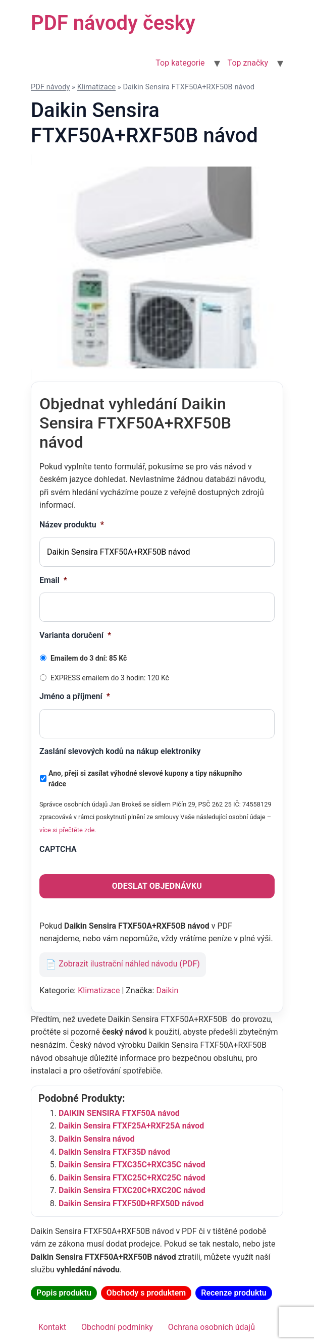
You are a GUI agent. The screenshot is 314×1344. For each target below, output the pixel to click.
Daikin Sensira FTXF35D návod (114, 1152)
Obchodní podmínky (117, 1327)
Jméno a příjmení (74, 696)
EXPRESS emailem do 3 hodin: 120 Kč (109, 678)
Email (53, 580)
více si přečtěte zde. (67, 830)
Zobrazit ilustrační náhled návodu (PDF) (129, 964)
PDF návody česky (113, 23)
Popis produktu (63, 1293)
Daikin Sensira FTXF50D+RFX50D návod (131, 1203)
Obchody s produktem (146, 1293)
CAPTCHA (58, 849)
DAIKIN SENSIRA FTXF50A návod (119, 1113)
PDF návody (50, 86)
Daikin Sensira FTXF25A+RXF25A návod (131, 1126)
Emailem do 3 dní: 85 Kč (88, 658)
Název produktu (71, 524)
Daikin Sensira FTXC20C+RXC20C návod (132, 1190)
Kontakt (52, 1327)
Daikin (167, 990)
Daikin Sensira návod (96, 1139)
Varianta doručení (75, 635)
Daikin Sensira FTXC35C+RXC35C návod (132, 1164)
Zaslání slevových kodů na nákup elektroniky (119, 751)
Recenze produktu (234, 1293)
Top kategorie (179, 63)
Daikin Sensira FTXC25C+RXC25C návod (132, 1177)
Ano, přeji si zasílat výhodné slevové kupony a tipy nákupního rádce (145, 778)
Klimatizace (96, 86)
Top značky (248, 63)
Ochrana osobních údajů (211, 1327)
